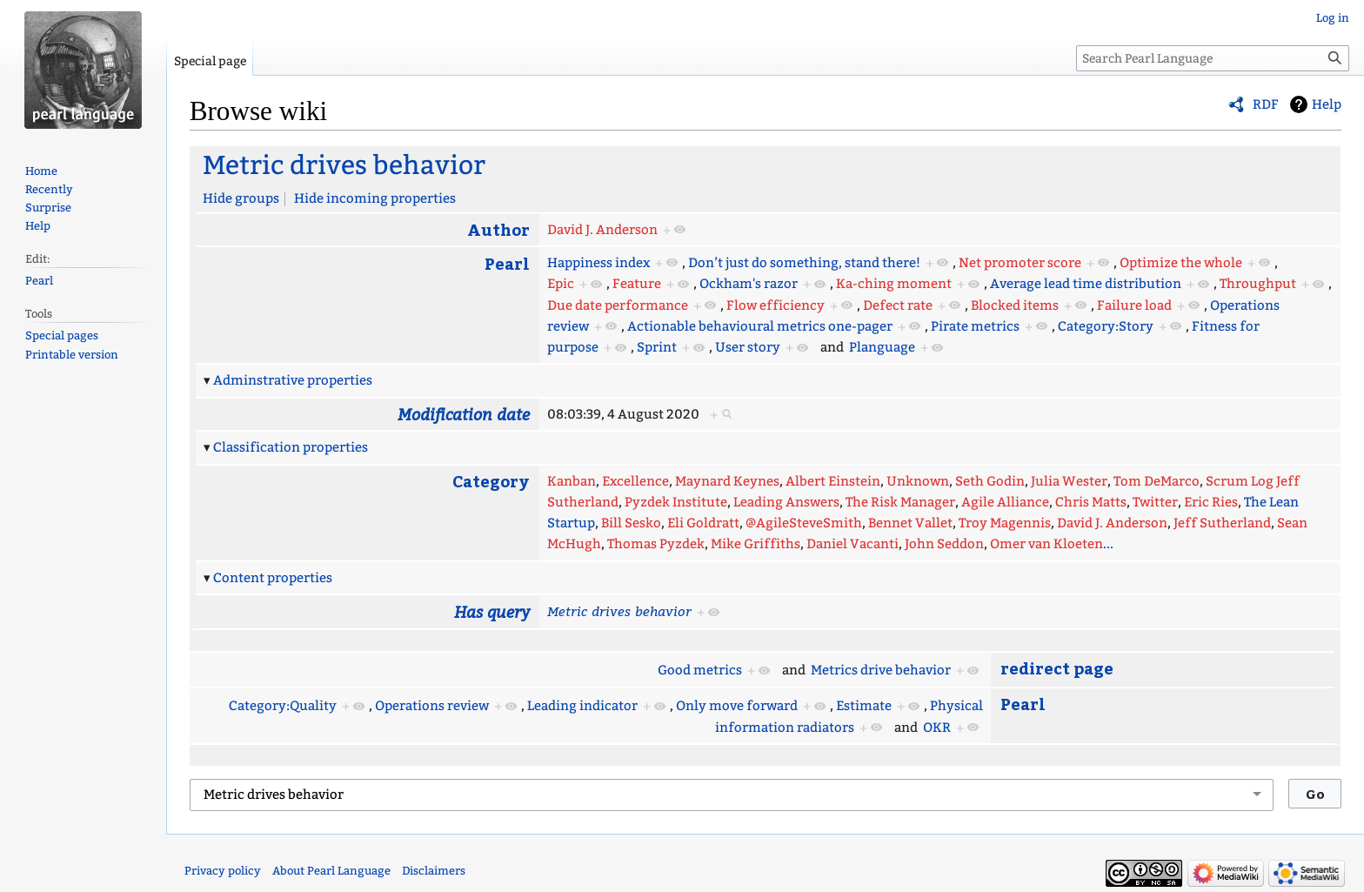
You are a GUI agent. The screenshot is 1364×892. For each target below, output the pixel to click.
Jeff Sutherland (1222, 523)
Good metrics (700, 670)
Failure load (1134, 305)
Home (41, 171)
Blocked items (1015, 305)
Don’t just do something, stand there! (804, 263)
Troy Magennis (1005, 523)
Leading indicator (582, 706)
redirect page (1056, 668)
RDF (1266, 104)
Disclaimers (433, 870)
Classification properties (290, 447)
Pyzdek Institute (676, 502)
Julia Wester (1069, 481)
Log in (1332, 17)
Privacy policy (222, 870)
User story (747, 347)
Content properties (272, 578)
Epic (560, 284)
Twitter (1155, 502)
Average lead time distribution (1085, 284)
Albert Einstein (833, 481)
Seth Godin (990, 481)
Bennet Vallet (910, 523)
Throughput (1258, 284)
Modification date (464, 414)
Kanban (571, 481)
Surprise (48, 207)
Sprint (657, 347)
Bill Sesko (631, 523)
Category (491, 481)
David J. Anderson (602, 230)
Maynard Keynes (727, 481)
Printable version (71, 354)
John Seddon (944, 544)
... (1108, 544)
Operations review (432, 706)
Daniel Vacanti (852, 544)
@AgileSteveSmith (804, 523)
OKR (937, 727)
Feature (636, 284)
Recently (49, 189)
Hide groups (241, 198)
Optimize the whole (1181, 263)
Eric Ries (1211, 502)
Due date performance (617, 305)
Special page (210, 61)
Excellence (635, 481)
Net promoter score (1020, 263)
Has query (492, 611)
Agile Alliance (1005, 502)
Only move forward (737, 706)
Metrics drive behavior (881, 670)
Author (498, 229)
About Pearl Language (331, 870)
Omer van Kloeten (1046, 544)
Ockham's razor (748, 284)
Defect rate (898, 305)
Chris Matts (1091, 502)
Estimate (864, 706)
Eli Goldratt (703, 523)
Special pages (61, 335)
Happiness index (598, 263)
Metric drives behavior (344, 165)
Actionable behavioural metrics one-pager (760, 326)
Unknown (917, 481)
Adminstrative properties (292, 380)
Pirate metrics (975, 326)
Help (1326, 104)
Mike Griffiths (755, 544)
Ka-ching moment (894, 284)
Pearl (507, 263)
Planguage (882, 347)
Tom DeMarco (1156, 481)
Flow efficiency (775, 305)
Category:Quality (283, 706)
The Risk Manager (900, 502)
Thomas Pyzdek (656, 544)
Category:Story (1105, 326)
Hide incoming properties (375, 198)
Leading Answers (786, 502)
